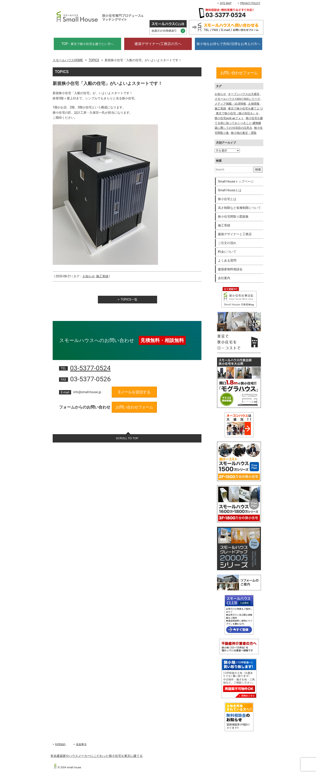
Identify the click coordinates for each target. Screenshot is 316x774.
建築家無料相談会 (230, 269)
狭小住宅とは (227, 199)
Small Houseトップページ (236, 181)
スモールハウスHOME (68, 60)
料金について (227, 251)
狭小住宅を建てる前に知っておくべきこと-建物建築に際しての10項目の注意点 (239, 122)
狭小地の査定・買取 (244, 132)
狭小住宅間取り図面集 (233, 216)
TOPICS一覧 (129, 299)
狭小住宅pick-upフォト (229, 118)
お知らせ (89, 276)
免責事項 (81, 744)
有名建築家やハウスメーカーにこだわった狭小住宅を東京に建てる (96, 756)
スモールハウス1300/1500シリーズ (237, 98)
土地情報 (253, 103)
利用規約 (60, 744)
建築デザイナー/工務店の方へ (158, 44)
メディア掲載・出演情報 (230, 103)
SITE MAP (226, 3)
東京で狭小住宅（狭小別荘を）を (237, 113)
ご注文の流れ (227, 243)
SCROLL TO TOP (127, 438)
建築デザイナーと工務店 (235, 234)
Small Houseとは (229, 190)
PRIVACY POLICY (250, 3)
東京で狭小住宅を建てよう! (245, 108)
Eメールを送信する (134, 392)
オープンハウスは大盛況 (243, 94)
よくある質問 (227, 260)
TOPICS (94, 60)
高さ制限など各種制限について (239, 208)
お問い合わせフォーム (134, 407)
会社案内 (224, 278)
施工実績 (102, 276)
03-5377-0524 (90, 368)
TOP (87, 44)
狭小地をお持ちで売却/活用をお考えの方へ (228, 44)
